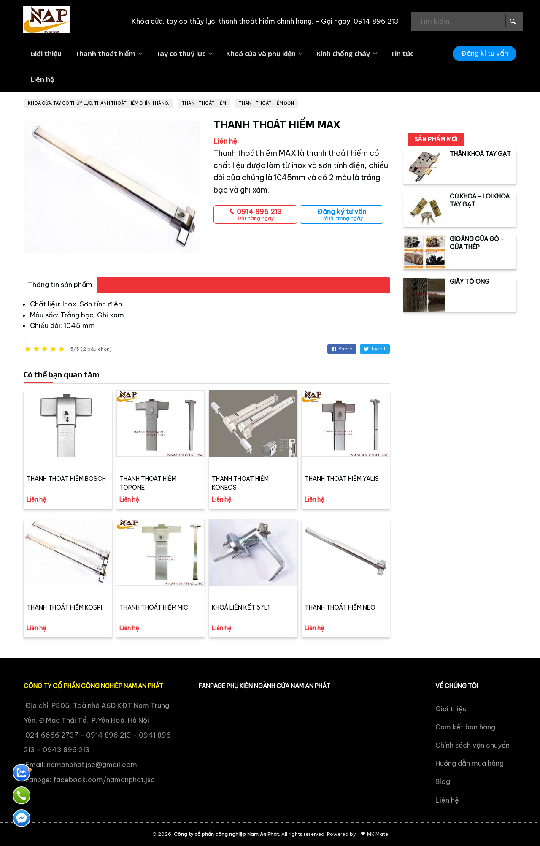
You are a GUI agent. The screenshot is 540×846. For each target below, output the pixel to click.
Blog (442, 781)
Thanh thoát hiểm (105, 53)
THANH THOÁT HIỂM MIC (153, 607)
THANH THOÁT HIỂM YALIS (342, 479)
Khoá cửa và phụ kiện (261, 53)
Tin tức (402, 53)
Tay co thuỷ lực (180, 53)
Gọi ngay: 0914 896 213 (360, 21)
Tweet (375, 349)
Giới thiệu (46, 53)
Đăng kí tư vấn (484, 53)
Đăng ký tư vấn (341, 214)
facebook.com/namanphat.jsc (104, 780)
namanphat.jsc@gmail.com (92, 764)
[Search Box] (512, 20)
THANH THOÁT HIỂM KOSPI (64, 607)
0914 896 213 (255, 214)
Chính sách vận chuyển (472, 745)
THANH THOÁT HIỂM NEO (340, 607)
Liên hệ (42, 79)
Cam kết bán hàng (465, 727)
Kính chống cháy (343, 53)
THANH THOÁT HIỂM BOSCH (66, 479)
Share (342, 349)
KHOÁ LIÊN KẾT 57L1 (241, 607)
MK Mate (377, 834)
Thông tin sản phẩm (60, 284)
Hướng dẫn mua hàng (469, 763)
